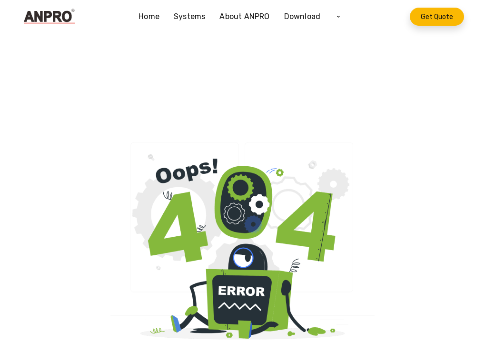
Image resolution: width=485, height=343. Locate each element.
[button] (338, 17)
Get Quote (437, 17)
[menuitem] (153, 17)
